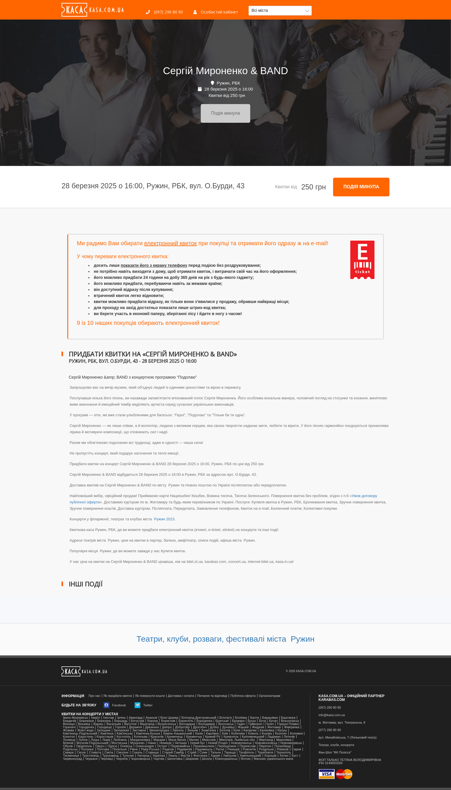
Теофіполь (246, 752)
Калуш (282, 730)
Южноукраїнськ (226, 758)
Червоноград (72, 758)
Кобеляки (238, 733)
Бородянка (204, 720)
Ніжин (152, 743)
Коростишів (105, 736)
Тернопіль (283, 752)
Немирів (165, 743)
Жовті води (85, 730)
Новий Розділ (218, 743)
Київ (225, 733)
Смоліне (122, 752)
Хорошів (270, 755)
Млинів (68, 743)
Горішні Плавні (288, 724)
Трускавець (110, 755)
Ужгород (143, 755)
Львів (106, 739)
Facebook (115, 705)
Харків (215, 755)
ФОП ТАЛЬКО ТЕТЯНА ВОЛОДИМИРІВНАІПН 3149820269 (350, 761)
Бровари (238, 720)
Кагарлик (250, 730)
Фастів (185, 755)
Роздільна (266, 749)
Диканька (152, 727)
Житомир (274, 727)
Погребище (282, 746)
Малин (194, 739)
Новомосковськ (266, 743)
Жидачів (258, 727)
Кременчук (194, 736)
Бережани (86, 720)
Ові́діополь (84, 746)
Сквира (68, 752)
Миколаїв (209, 739)
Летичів (289, 736)
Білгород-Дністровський (198, 717)
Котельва (141, 736)
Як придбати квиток (118, 695)
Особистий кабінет (215, 12)
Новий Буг (197, 743)
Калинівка (267, 730)
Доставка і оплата (181, 695)
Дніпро (167, 727)
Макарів (159, 739)
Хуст (295, 755)
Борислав (168, 720)
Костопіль (123, 736)
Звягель (178, 730)
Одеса (112, 746)
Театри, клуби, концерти (336, 745)
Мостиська (119, 743)
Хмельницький (250, 755)
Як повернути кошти (150, 695)
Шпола (207, 758)
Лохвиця (69, 739)
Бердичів (69, 720)
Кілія (237, 730)
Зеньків (192, 730)
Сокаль (137, 752)
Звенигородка (159, 730)
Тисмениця (71, 755)
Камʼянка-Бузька (148, 733)
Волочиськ (226, 724)
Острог (162, 746)
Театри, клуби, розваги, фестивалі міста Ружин (226, 638)
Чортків (158, 758)
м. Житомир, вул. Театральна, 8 (342, 722)
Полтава (103, 749)
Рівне (134, 749)
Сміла (108, 752)
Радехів (168, 749)
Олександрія (144, 746)
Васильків (113, 724)
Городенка (86, 727)
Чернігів (121, 758)
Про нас (94, 695)
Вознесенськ (167, 724)
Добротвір (182, 727)
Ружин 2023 (164, 519)
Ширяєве (192, 758)
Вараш (98, 724)
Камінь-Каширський (177, 733)
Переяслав (248, 746)
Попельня (119, 749)
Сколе (81, 752)
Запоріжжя (121, 730)
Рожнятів (249, 749)
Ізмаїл (95, 717)
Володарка (187, 724)
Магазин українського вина (273, 758)
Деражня (135, 727)
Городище (104, 727)
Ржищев (234, 749)
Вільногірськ (290, 720)
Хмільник (230, 755)
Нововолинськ (241, 743)
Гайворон (255, 724)
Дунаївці (228, 727)
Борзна (152, 720)
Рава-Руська (150, 749)
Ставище (152, 752)
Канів (199, 733)
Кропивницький (253, 736)
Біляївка (241, 717)
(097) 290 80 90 (164, 12)
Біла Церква (169, 717)
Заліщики (103, 730)
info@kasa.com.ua (332, 715)
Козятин (281, 733)
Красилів (157, 736)
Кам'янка (106, 733)
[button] (280, 11)
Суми (203, 752)
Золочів (224, 730)
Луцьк (95, 739)
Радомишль (204, 749)
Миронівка (283, 739)
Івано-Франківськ (75, 717)
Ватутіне (130, 724)
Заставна (139, 730)
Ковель (253, 733)
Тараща (230, 752)
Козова (267, 733)
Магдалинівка (140, 739)
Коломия (296, 733)
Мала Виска (177, 739)
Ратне (220, 749)
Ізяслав (108, 717)
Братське (222, 720)
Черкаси (91, 758)
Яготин (246, 758)
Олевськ (126, 746)
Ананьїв (151, 717)
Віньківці (84, 724)
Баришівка (270, 717)
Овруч (99, 746)
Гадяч (241, 724)
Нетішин (181, 743)
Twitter (143, 705)
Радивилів (184, 749)
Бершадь (121, 720)
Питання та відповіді (212, 695)
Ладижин (273, 736)
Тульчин (128, 755)
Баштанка (288, 717)
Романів (282, 749)
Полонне (87, 749)
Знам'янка (208, 730)
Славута (95, 752)
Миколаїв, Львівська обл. (237, 739)
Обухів (68, 746)
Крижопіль (231, 736)
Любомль (120, 739)
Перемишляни (203, 746)
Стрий (191, 752)
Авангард (135, 717)
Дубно (214, 727)
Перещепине (226, 746)
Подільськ (70, 749)
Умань (172, 755)
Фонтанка (200, 755)
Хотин (284, 755)
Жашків (243, 727)
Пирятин (265, 746)
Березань (104, 720)
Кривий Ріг (213, 736)
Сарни (296, 749)
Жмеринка (291, 727)
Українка (158, 755)
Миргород (266, 739)
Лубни (83, 739)
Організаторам (269, 695)
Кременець (175, 736)
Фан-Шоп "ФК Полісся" (335, 752)
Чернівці (107, 758)
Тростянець (90, 755)
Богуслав (137, 720)
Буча (262, 720)
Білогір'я (225, 717)
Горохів (120, 727)
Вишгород (147, 724)
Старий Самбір (173, 752)
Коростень (85, 736)
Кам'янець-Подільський (80, 733)
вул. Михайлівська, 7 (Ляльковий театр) (348, 737)
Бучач (273, 720)
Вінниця (68, 724)
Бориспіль (185, 720)
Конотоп (69, 736)
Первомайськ (180, 746)
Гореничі (69, 727)
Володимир (206, 724)
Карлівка (212, 733)
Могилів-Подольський (92, 743)
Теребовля (265, 752)
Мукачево (137, 743)
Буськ (252, 720)
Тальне (216, 752)
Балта (254, 717)
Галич (269, 724)
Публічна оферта (242, 695)
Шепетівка (174, 758)
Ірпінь (121, 717)
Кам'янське (125, 733)
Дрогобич (200, 727)
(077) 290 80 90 (330, 730)
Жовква (68, 730)
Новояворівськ (291, 743)
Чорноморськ (140, 758)
